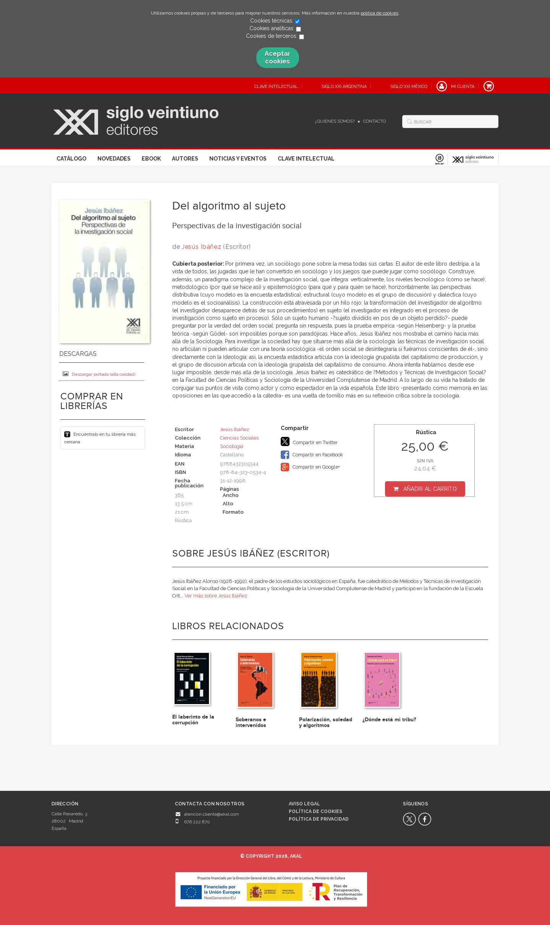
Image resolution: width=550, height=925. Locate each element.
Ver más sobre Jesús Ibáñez (215, 596)
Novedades (114, 159)
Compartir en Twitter (309, 441)
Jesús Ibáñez (201, 246)
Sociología (231, 446)
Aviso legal (304, 804)
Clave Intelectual (306, 159)
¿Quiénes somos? (334, 121)
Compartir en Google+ (310, 467)
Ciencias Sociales (239, 437)
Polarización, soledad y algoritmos (325, 722)
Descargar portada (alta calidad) (99, 374)
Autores (185, 159)
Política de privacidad (319, 819)
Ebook (151, 159)
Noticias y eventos (238, 159)
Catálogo (71, 159)
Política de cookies (315, 811)
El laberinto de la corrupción (193, 720)
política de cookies (379, 13)
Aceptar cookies (277, 57)
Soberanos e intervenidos (251, 722)
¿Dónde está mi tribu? (389, 719)
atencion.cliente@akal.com (211, 814)
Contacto (374, 121)
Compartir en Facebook (312, 455)
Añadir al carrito (430, 489)
